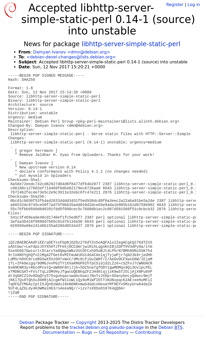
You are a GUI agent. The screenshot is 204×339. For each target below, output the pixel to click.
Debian (26, 322)
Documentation (59, 332)
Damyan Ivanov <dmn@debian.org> (71, 52)
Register (174, 4)
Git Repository (113, 332)
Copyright (86, 322)
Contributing (148, 332)
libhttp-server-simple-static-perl (131, 44)
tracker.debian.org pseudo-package (107, 327)
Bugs (87, 332)
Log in (194, 4)
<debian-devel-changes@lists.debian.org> (71, 57)
